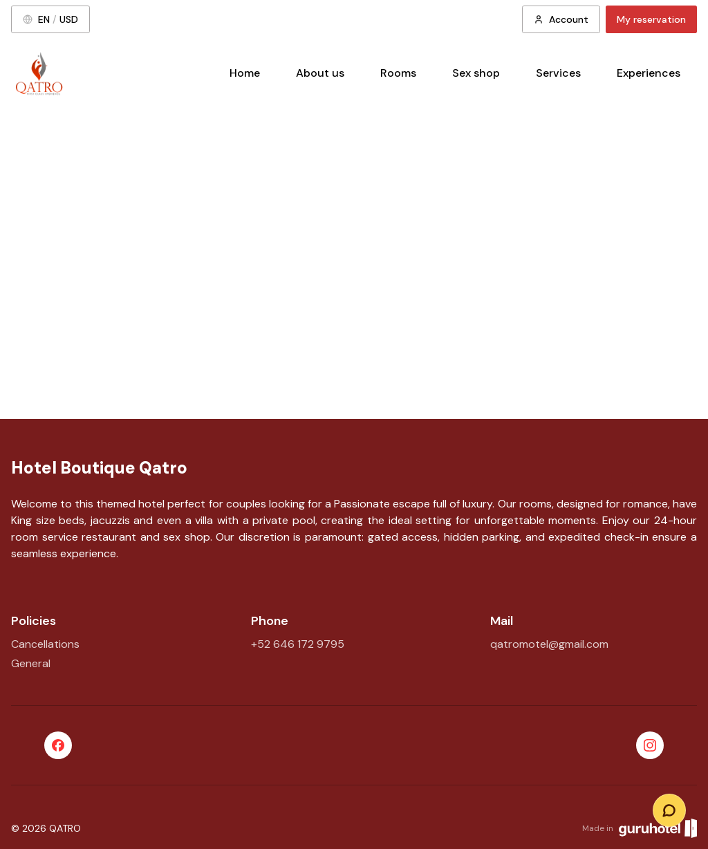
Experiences (648, 73)
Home (245, 73)
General (30, 663)
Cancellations (45, 644)
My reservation (651, 19)
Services (558, 73)
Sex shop (476, 73)
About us (320, 73)
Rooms (398, 73)
